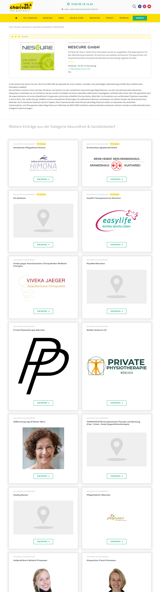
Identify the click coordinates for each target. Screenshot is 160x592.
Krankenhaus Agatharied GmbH (102, 147)
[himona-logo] (43, 154)
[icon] (43, 336)
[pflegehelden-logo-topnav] (116, 515)
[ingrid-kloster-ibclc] (43, 428)
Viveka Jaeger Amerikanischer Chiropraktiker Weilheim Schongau (40, 264)
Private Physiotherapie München (29, 330)
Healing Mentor (20, 495)
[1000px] (117, 357)
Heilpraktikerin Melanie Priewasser (30, 560)
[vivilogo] (43, 272)
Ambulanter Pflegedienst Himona (29, 147)
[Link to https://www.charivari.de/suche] (134, 6)
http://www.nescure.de (80, 69)
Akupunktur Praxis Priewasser (101, 560)
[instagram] (144, 6)
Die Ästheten (19, 198)
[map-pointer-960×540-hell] (43, 204)
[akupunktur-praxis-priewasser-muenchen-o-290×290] (117, 567)
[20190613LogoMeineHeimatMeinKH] (117, 154)
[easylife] (117, 210)
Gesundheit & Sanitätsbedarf (79, 42)
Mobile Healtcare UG (96, 330)
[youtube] (149, 6)
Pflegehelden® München (98, 495)
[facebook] (140, 6)
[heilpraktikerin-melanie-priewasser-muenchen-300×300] (43, 567)
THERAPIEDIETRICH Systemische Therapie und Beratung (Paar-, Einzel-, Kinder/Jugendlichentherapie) (113, 422)
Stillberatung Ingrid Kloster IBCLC (29, 421)
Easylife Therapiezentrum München (104, 198)
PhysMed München (96, 263)
